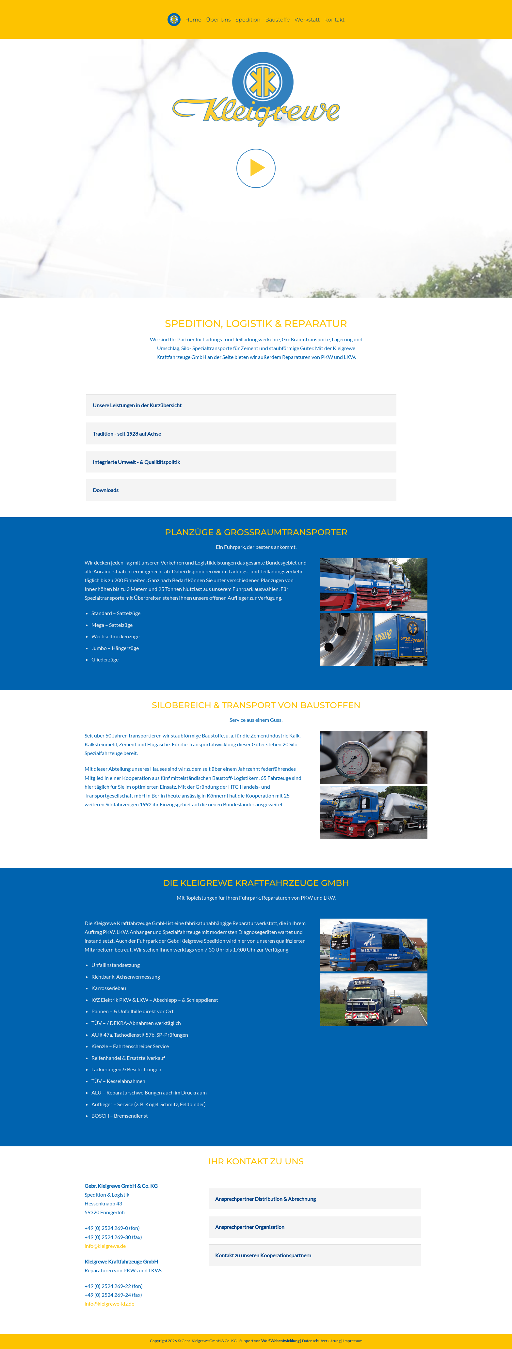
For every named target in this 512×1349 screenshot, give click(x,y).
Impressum (352, 1340)
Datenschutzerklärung (321, 1340)
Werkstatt (307, 19)
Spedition (248, 19)
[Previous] (16, 168)
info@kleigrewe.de (105, 1246)
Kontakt (334, 19)
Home (193, 19)
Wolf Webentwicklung (280, 1340)
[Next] (496, 168)
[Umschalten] (92, 402)
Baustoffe (277, 19)
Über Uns (218, 19)
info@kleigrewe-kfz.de (109, 1303)
